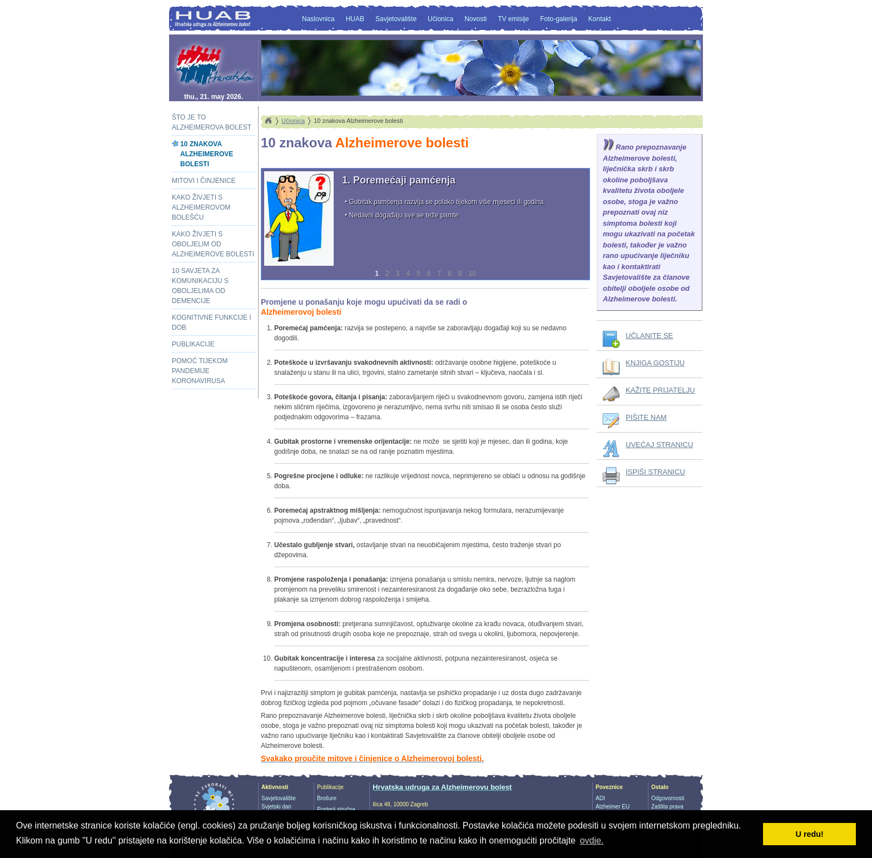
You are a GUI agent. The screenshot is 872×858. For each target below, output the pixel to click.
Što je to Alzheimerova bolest (211, 122)
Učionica (440, 19)
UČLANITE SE (649, 335)
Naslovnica (318, 19)
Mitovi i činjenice (203, 181)
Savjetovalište (396, 19)
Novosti (475, 19)
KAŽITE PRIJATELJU (660, 390)
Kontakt (599, 19)
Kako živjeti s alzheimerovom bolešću (201, 207)
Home (268, 120)
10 (471, 273)
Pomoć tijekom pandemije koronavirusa (199, 371)
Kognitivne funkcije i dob (211, 322)
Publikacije (193, 344)
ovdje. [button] (592, 840)
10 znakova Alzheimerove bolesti (206, 154)
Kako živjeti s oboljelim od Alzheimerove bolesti (213, 244)
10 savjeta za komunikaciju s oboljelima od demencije (200, 286)
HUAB (355, 19)
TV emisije (513, 19)
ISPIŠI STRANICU (655, 472)
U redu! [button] (810, 834)
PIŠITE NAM (646, 417)
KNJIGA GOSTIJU (655, 363)
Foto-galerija (558, 19)
